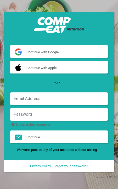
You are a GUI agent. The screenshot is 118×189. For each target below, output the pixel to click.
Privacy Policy (40, 166)
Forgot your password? (70, 166)
